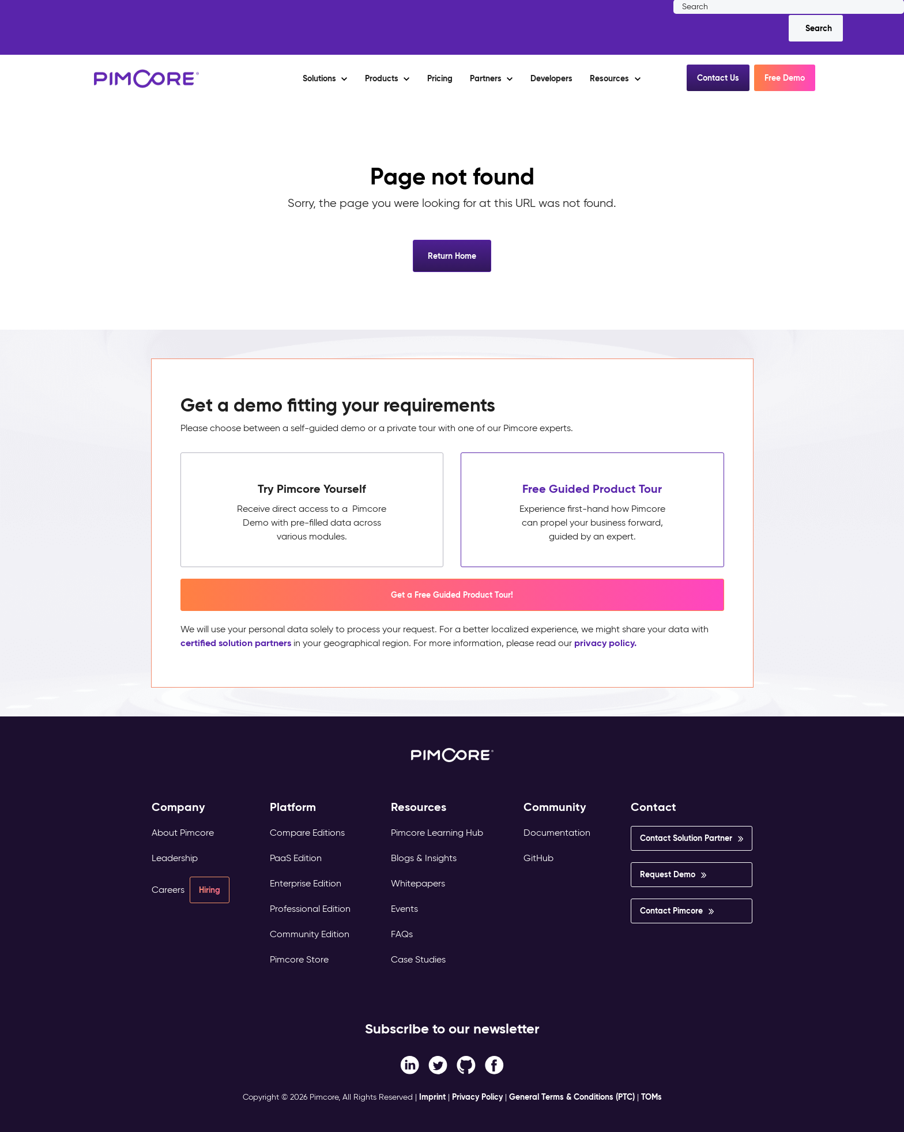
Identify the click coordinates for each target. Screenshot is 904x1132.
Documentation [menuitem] (556, 832)
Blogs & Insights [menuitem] (424, 857)
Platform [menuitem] (293, 807)
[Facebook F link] (409, 1064)
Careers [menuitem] (168, 889)
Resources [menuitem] (418, 807)
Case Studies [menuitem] (418, 959)
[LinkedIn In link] (494, 1064)
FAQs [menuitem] (402, 934)
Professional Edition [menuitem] (310, 908)
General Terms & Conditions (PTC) (572, 1097)
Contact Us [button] (718, 78)
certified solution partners (235, 643)
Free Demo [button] (784, 78)
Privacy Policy (477, 1097)
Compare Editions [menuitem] (307, 832)
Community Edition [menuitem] (309, 934)
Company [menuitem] (178, 807)
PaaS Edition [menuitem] (296, 857)
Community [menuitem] (554, 807)
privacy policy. (605, 643)
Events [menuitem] (404, 908)
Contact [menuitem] (653, 807)
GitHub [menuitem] (538, 857)
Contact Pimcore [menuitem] (671, 910)
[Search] (816, 28)
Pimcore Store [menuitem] (299, 959)
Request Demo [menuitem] (667, 874)
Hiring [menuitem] (209, 890)
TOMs (651, 1097)
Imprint (432, 1097)
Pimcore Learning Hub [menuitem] (437, 832)
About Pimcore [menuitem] (183, 832)
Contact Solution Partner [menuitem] (686, 838)
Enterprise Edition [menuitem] (305, 883)
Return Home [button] (452, 256)
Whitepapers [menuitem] (418, 883)
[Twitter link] (437, 1064)
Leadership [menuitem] (175, 857)
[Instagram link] (466, 1064)
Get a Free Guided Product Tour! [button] (452, 595)
